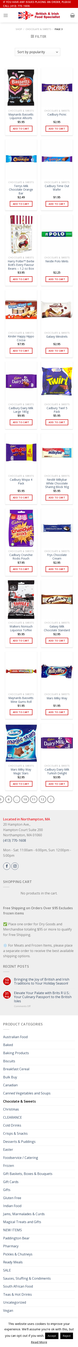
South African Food (18, 1286)
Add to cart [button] (21, 128)
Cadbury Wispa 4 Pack (21, 481)
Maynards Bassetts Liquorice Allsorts (21, 116)
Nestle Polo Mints (57, 261)
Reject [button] (67, 1336)
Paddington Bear (16, 1238)
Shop (19, 29)
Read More (39, 1342)
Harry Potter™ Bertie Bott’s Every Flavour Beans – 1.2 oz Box (21, 264)
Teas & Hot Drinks (17, 1294)
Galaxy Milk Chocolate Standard (57, 628)
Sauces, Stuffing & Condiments (27, 1278)
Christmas (11, 1109)
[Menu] (5, 15)
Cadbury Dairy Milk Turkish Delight (57, 771)
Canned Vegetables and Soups (27, 1093)
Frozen (8, 1165)
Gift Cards (11, 1182)
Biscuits (9, 1061)
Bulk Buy (10, 1077)
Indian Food (12, 1206)
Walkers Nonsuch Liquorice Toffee (21, 628)
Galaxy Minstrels (57, 336)
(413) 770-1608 (14, 840)
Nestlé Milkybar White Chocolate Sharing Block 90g (57, 483)
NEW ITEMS (12, 1230)
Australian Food (15, 1037)
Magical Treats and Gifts (22, 1222)
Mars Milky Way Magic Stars (21, 771)
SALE (7, 1270)
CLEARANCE (12, 1117)
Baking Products (16, 1053)
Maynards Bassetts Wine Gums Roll (21, 699)
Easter (8, 1149)
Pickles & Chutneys (17, 1254)
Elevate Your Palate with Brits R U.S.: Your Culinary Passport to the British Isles (43, 997)
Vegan (8, 1310)
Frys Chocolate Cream (57, 556)
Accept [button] (52, 1336)
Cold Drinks (12, 1125)
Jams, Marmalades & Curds (24, 1214)
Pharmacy (11, 1246)
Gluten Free (12, 1198)
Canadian (10, 1085)
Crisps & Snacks (15, 1133)
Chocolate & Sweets (38, 29)
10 (25, 799)
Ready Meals (13, 1262)
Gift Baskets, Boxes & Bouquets (27, 1173)
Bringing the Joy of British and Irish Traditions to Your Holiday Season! (41, 981)
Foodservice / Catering (20, 1157)
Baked (8, 1045)
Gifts (6, 1189)
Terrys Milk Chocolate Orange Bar (21, 189)
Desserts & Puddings (19, 1141)
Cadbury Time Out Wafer (57, 187)
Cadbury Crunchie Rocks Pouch (21, 556)
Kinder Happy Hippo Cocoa (21, 338)
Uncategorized (14, 1302)
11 (34, 799)
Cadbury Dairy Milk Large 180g (21, 410)
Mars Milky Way (57, 698)
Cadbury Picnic (56, 114)
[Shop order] (37, 52)
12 (42, 799)
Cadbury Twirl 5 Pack (57, 410)
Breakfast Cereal (16, 1069)
